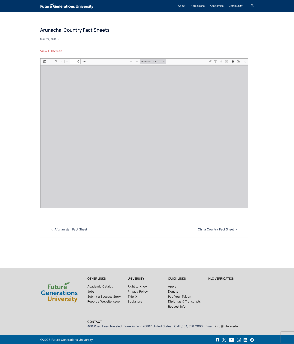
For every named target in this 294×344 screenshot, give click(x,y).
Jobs (90, 291)
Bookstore (135, 301)
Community (236, 5)
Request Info (177, 306)
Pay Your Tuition (179, 296)
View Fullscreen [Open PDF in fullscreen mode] (51, 51)
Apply (172, 286)
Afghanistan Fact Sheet (71, 229)
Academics (217, 5)
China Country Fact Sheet (216, 229)
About (181, 5)
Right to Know (138, 286)
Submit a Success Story (104, 296)
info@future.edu (226, 326)
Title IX (132, 296)
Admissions (198, 5)
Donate (173, 291)
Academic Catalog (100, 286)
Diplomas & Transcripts (184, 301)
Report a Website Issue (103, 301)
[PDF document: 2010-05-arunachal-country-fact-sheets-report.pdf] (144, 133)
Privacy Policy (138, 291)
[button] (252, 5)
